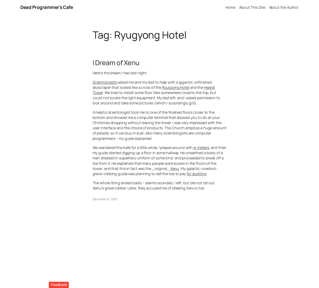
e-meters (201, 147)
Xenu (174, 168)
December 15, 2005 (105, 199)
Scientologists (105, 82)
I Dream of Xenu (116, 62)
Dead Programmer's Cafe (46, 7)
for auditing (196, 173)
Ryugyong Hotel (175, 87)
